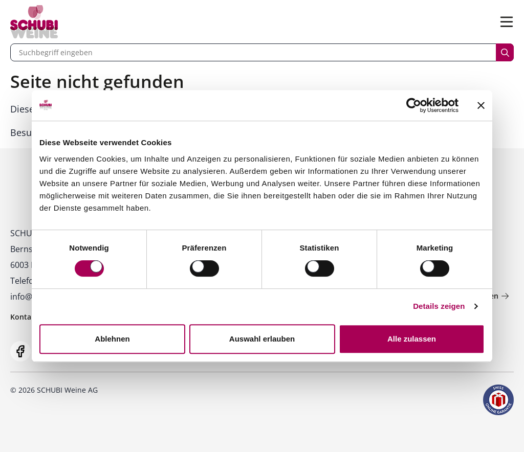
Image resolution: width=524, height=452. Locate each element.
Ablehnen (112, 338)
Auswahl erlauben (262, 338)
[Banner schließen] (481, 105)
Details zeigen (439, 306)
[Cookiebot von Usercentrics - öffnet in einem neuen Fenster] (413, 105)
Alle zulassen (411, 338)
